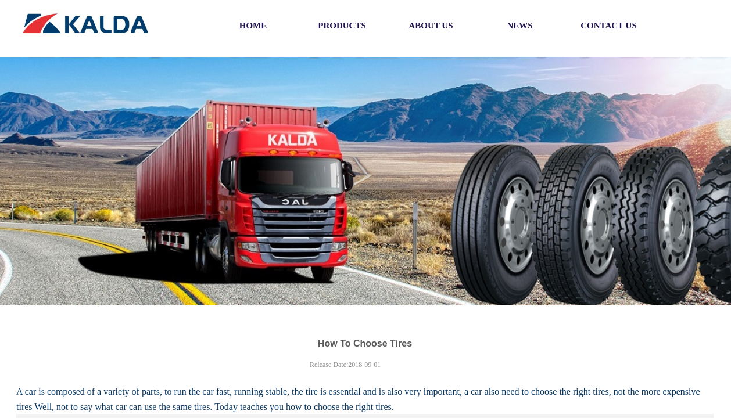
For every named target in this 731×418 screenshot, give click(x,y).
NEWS (519, 25)
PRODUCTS (342, 25)
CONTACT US (608, 25)
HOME (253, 25)
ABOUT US (431, 25)
